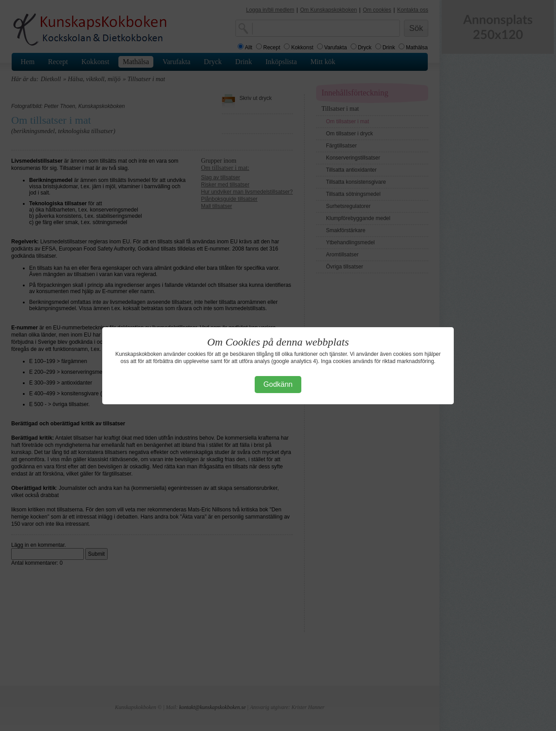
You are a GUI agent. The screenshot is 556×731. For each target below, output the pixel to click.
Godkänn (278, 384)
